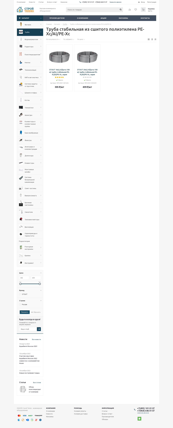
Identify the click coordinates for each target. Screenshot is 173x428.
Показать (24, 312)
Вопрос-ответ (107, 414)
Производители (57, 18)
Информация (108, 408)
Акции (103, 18)
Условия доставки (80, 414)
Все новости (36, 339)
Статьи (104, 411)
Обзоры (105, 419)
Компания (50, 408)
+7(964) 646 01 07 (101, 2)
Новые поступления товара (29, 373)
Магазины (123, 18)
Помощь (78, 408)
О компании (82, 18)
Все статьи (37, 382)
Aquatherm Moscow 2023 (28, 346)
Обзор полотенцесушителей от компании (37, 389)
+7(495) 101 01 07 (88, 2)
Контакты (145, 18)
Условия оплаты (80, 411)
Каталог (25, 18)
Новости (49, 414)
